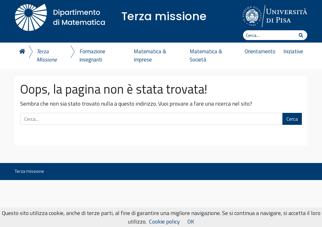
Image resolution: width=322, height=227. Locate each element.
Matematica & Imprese (150, 55)
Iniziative (293, 51)
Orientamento (260, 51)
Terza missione (164, 16)
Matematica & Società (206, 55)
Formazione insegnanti (92, 55)
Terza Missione (46, 55)
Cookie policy (164, 221)
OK (190, 221)
